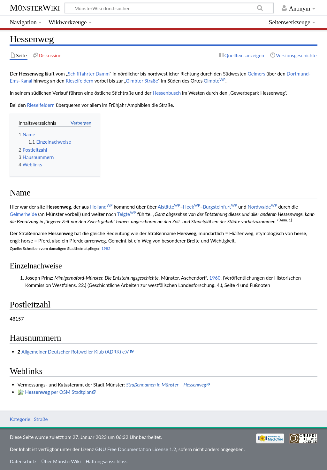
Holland (101, 207)
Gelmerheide (23, 214)
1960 (214, 278)
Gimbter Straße (142, 81)
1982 (105, 248)
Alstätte (169, 207)
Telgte (126, 214)
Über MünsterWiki (61, 461)
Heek (191, 207)
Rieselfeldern (79, 81)
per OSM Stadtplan (58, 392)
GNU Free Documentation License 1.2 (135, 449)
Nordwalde (262, 207)
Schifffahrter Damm (89, 73)
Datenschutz (23, 461)
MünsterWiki (35, 7)
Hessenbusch (167, 93)
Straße (41, 419)
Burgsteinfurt (220, 207)
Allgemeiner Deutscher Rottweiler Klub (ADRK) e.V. (75, 351)
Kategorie (20, 419)
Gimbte (214, 81)
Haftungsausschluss (106, 461)
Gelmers (256, 73)
